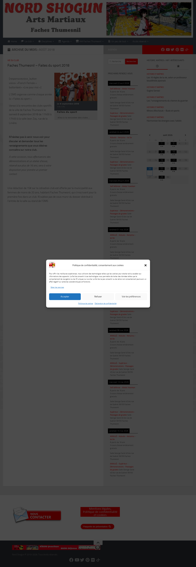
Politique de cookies (85, 306)
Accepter (65, 299)
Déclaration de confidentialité (105, 306)
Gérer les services (57, 290)
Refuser (98, 299)
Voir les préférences (131, 299)
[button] (145, 267)
